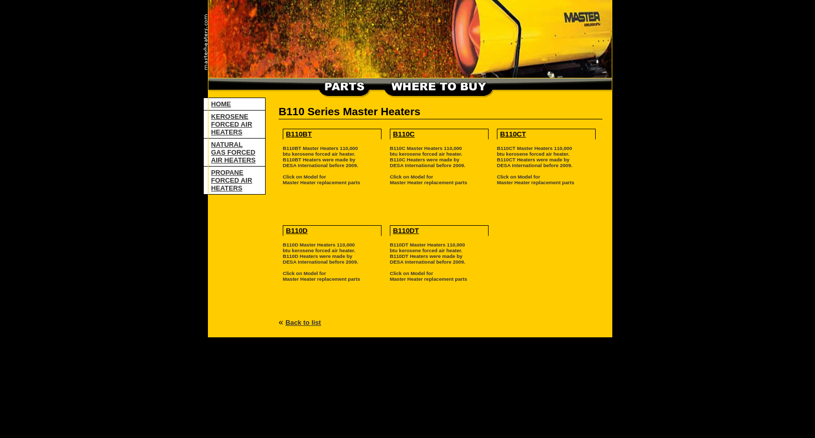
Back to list (303, 322)
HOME (221, 104)
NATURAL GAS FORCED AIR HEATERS (233, 152)
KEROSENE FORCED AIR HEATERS (231, 124)
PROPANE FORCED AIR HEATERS (231, 180)
